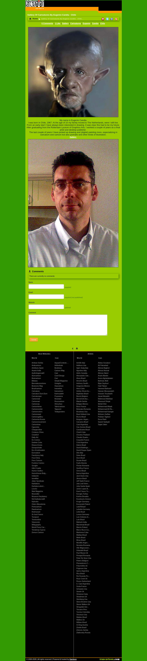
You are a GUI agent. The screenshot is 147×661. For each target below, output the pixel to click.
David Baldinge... (82, 448)
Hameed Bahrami (104, 388)
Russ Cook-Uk (81, 579)
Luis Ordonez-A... (83, 517)
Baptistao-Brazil (82, 394)
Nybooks (35, 501)
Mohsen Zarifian (104, 414)
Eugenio (86, 23)
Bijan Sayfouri (103, 383)
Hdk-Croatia (36, 468)
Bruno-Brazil (81, 417)
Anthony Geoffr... (82, 383)
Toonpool (35, 517)
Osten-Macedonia (38, 504)
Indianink (35, 476)
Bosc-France (81, 406)
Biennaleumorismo (39, 383)
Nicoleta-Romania (83, 545)
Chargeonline (37, 430)
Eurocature (36, 453)
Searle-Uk (80, 591)
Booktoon (58, 368)
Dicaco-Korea (37, 445)
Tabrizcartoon (59, 406)
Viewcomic (36, 522)
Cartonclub (36, 399)
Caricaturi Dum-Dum (39, 394)
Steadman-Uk (81, 597)
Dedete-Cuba (37, 442)
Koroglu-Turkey (82, 494)
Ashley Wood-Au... (83, 391)
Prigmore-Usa (81, 568)
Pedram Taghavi (104, 417)
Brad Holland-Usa (83, 414)
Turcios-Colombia (83, 612)
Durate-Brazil (81, 460)
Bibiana (35, 381)
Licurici (34, 489)
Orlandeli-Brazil (82, 550)
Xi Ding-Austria (82, 625)
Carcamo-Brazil (82, 422)
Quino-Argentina (82, 571)
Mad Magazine (37, 491)
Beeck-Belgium (82, 396)
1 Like (58, 23)
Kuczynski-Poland (83, 504)
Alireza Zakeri (103, 373)
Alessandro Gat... (82, 376)
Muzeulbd (35, 494)
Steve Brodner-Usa (83, 602)
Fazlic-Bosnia (81, 463)
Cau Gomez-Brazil (83, 427)
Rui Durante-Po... (82, 576)
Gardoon (73, 659)
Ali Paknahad (103, 365)
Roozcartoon (59, 401)
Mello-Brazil (80, 537)
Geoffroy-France (82, 468)
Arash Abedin (103, 376)
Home (33, 19)
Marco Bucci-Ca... (83, 530)
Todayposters (59, 412)
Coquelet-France (82, 440)
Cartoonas (36, 404)
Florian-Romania (82, 466)
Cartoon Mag (59, 370)
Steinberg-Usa (81, 599)
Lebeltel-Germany (83, 509)
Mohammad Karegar (106, 412)
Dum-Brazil (80, 458)
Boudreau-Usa (81, 412)
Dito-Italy (79, 453)
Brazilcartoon (37, 388)
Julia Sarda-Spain (83, 486)
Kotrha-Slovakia (82, 496)
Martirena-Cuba (82, 532)
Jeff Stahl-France (82, 481)
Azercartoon (36, 376)
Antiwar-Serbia (37, 363)
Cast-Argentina (82, 424)
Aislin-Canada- (82, 373)
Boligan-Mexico (82, 404)
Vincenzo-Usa (81, 615)
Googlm (35, 466)
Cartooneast (36, 414)
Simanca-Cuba (82, 594)
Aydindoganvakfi (38, 373)
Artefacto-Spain (38, 368)
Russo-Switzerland (83, 581)
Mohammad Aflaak (105, 406)
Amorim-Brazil (81, 381)
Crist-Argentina (82, 442)
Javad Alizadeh (104, 396)
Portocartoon (37, 507)
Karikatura (36, 484)
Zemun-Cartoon (38, 532)
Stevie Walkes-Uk (83, 604)
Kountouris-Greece (83, 499)
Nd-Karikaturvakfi (38, 499)
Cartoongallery (37, 417)
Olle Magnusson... (83, 548)
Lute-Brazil (80, 519)
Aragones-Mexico (83, 386)
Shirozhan (58, 404)
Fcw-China (36, 458)
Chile (102, 23)
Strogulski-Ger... (82, 607)
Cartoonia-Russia (38, 419)
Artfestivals (58, 365)
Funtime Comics (38, 463)
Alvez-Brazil (80, 378)
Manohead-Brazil (82, 525)
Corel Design (59, 376)
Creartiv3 (35, 435)
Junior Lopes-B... (82, 489)
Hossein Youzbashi (105, 394)
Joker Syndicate (38, 481)
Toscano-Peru (81, 609)
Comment (32, 312)
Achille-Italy (80, 363)
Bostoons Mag (37, 386)
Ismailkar (35, 478)
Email (31, 292)
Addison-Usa (81, 365)
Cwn (56, 378)
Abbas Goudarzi (104, 363)
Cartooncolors (37, 412)
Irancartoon (58, 391)
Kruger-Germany (82, 501)
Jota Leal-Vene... (82, 484)
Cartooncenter (37, 409)
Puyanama (58, 396)
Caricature (36, 391)
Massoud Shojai (104, 401)
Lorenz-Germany (82, 514)
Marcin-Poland (81, 527)
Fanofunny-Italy (38, 455)
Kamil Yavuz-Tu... (83, 491)
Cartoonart (36, 401)
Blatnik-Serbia (81, 401)
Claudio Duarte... (82, 437)
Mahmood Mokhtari (105, 399)
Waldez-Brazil (81, 617)
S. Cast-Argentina (83, 584)
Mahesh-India (81, 522)
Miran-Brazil (80, 540)
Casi (56, 373)
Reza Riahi (102, 419)
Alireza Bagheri (104, 368)
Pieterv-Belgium (82, 561)
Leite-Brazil (80, 512)
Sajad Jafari (102, 424)
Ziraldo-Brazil (81, 627)
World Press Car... (39, 527)
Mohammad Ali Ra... (105, 409)
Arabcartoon (36, 365)
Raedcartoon (37, 509)
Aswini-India (36, 370)
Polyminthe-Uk (81, 566)
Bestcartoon (36, 378)
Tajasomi (57, 409)
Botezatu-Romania (83, 409)
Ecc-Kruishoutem (38, 450)
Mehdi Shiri (102, 404)
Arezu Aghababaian (105, 378)
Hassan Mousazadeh (106, 391)
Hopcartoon (58, 386)
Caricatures (75, 23)
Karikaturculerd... (38, 486)
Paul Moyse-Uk (82, 553)
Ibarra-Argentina (82, 473)
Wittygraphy (36, 525)
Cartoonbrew (37, 406)
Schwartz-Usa (81, 589)
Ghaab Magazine (60, 381)
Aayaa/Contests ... (61, 363)
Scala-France (81, 586)
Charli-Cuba (80, 432)
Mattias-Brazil (81, 535)
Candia (95, 23)
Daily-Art (35, 437)
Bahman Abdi (103, 381)
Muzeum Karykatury (39, 496)
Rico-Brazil (80, 573)
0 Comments (47, 23)
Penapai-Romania (83, 555)
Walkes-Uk (80, 620)
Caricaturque (37, 396)
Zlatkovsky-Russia (83, 633)
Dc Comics (36, 440)
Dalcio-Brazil (81, 445)
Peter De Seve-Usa (83, 558)
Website (32, 302)
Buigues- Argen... (82, 419)
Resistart (57, 399)
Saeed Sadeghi (104, 422)
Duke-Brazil (80, 455)
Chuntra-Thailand (82, 435)
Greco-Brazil (81, 471)
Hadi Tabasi (102, 386)
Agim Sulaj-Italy (82, 368)
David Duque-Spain (83, 450)
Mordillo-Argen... (82, 543)
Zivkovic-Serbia (82, 630)
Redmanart (36, 512)
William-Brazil (81, 622)
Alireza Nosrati (103, 370)
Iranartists (58, 388)
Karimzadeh (59, 394)
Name (31, 282)
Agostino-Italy (81, 370)
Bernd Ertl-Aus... (82, 399)
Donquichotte (37, 448)
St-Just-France (37, 514)
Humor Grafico (37, 471)
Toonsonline (36, 519)
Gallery (65, 23)
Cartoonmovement (39, 422)
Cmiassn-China (38, 432)
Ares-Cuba (80, 388)
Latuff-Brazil (80, 507)
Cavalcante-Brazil (83, 430)
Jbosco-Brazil (81, 478)
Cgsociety (35, 427)
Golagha (57, 383)
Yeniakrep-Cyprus (38, 530)
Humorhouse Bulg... (39, 473)
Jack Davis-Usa (82, 476)
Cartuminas (36, 424)
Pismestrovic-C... (82, 563)
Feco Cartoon (37, 460)
